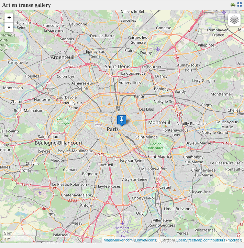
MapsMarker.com (117, 240)
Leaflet (140, 240)
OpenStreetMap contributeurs (200, 240)
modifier (234, 240)
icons (151, 240)
